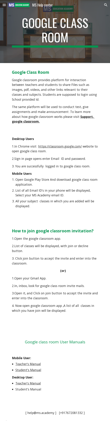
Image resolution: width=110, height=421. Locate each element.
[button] (4, 5)
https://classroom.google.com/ (60, 146)
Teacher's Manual (28, 364)
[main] (55, 31)
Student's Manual (28, 370)
